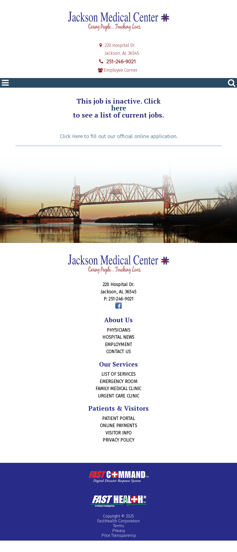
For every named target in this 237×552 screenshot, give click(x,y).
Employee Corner (118, 70)
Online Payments (118, 425)
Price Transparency (118, 535)
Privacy (118, 530)
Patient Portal (118, 418)
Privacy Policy (118, 440)
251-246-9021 (117, 61)
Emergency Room (118, 381)
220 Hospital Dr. (117, 45)
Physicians (118, 330)
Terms (118, 525)
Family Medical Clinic (118, 388)
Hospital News (118, 337)
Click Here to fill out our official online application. (119, 136)
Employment (118, 344)
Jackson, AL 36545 (118, 53)
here (118, 108)
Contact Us (118, 351)
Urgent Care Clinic (118, 396)
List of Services (118, 374)
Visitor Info (118, 433)
